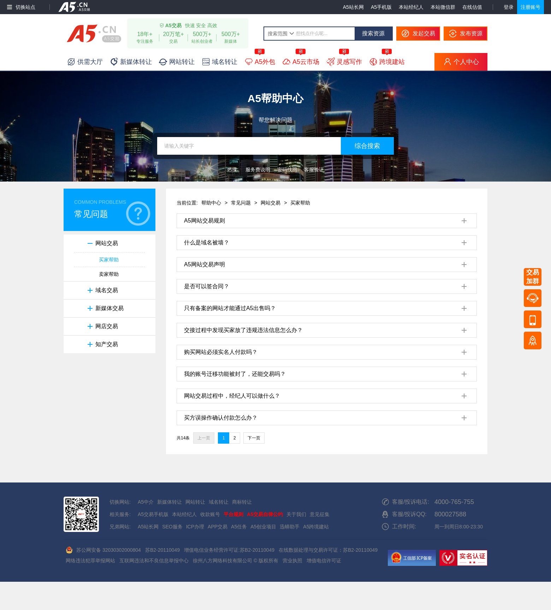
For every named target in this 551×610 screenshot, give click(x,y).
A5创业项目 (263, 526)
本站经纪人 (411, 7)
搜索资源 (373, 33)
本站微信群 (443, 7)
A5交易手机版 (153, 514)
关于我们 (296, 514)
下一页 (254, 438)
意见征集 (320, 514)
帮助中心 (211, 203)
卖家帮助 (109, 274)
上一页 (203, 438)
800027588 (450, 514)
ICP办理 (195, 526)
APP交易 (217, 526)
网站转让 (195, 502)
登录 (509, 7)
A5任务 (239, 526)
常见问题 (241, 203)
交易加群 (532, 277)
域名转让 (219, 502)
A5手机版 (381, 7)
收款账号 (210, 514)
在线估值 (472, 7)
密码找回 (287, 169)
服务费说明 (257, 169)
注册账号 (530, 7)
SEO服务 (172, 526)
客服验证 (314, 169)
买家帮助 (109, 259)
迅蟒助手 (290, 526)
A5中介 (146, 502)
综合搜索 (367, 145)
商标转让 (242, 502)
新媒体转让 (169, 502)
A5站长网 (353, 7)
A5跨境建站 (316, 526)
